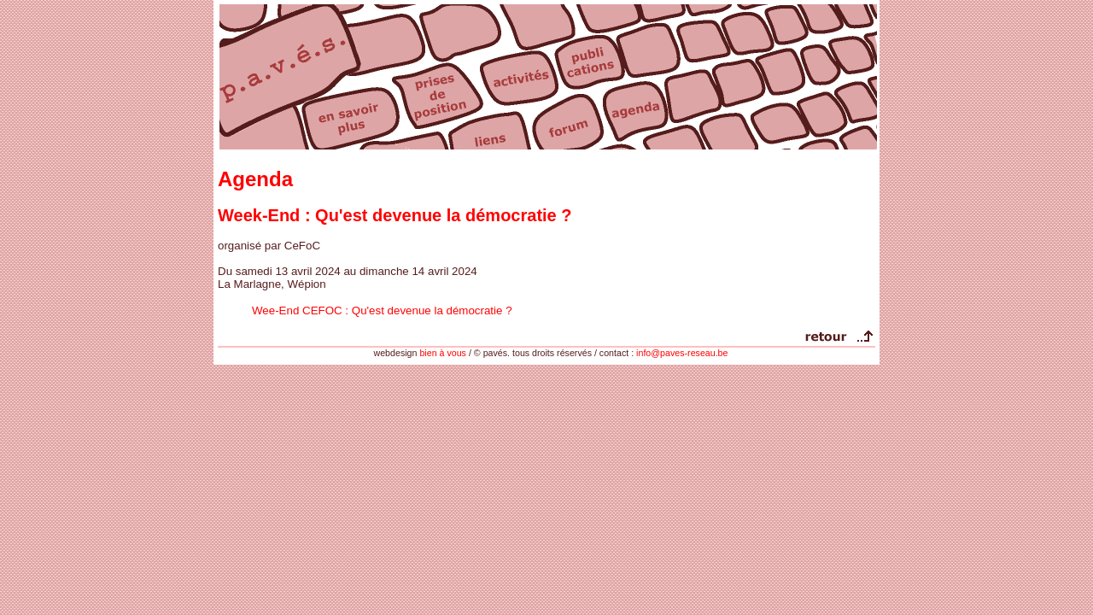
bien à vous (442, 353)
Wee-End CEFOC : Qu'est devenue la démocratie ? (382, 310)
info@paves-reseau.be (682, 353)
